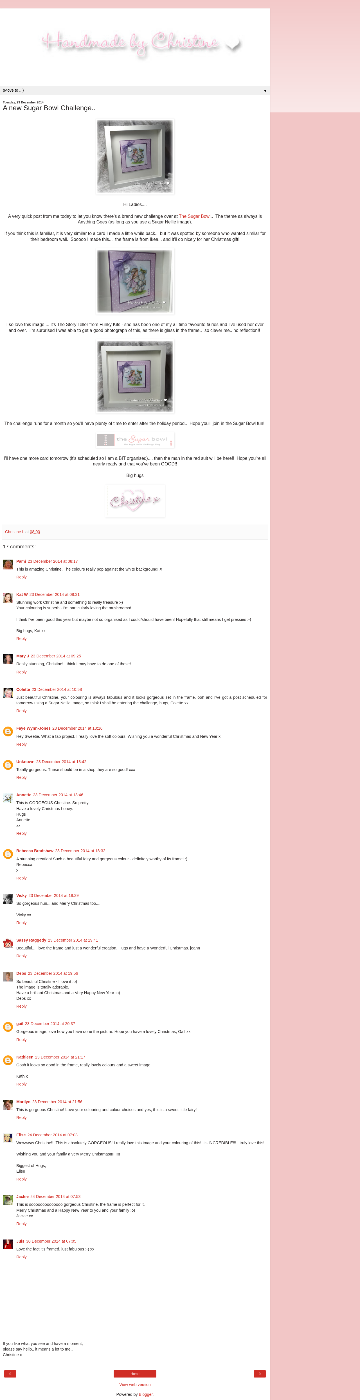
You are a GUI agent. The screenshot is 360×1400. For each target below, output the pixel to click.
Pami (21, 561)
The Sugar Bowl (195, 216)
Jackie (22, 1196)
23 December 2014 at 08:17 (53, 561)
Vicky (21, 895)
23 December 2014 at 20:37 (50, 1023)
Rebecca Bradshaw (34, 851)
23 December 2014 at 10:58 (57, 689)
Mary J (22, 656)
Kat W (22, 594)
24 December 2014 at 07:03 (53, 1135)
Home (135, 1374)
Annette (24, 795)
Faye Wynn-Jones (33, 728)
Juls (20, 1241)
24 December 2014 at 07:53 (55, 1196)
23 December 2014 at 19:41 (73, 940)
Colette (23, 689)
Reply (21, 577)
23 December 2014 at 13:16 (77, 728)
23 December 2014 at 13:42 (61, 761)
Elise (21, 1135)
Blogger (146, 1394)
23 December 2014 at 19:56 (53, 973)
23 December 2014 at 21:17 (60, 1057)
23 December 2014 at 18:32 (80, 851)
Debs (21, 973)
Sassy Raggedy (31, 940)
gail (19, 1023)
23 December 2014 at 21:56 (57, 1102)
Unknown (25, 761)
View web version (135, 1384)
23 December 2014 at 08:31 (55, 594)
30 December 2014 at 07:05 (51, 1241)
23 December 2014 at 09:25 (56, 656)
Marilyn (23, 1102)
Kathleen (24, 1057)
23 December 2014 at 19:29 (53, 895)
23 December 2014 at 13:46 (58, 795)
